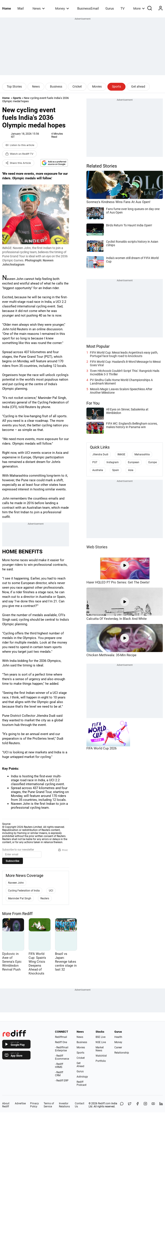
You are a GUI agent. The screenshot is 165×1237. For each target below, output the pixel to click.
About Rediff (5, 1105)
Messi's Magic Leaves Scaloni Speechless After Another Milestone (121, 390)
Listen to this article (19, 145)
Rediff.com (104, 1103)
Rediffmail (61, 1037)
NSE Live (101, 1042)
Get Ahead (80, 1065)
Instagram (113, 462)
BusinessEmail (88, 8)
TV (122, 8)
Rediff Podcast (81, 1083)
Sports (116, 86)
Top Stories (14, 86)
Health (118, 1037)
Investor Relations (64, 1105)
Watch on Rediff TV (19, 154)
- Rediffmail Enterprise (61, 1049)
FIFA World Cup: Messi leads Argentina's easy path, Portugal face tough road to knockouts (124, 354)
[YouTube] (153, 1105)
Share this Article (18, 163)
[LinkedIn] (161, 1105)
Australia (97, 470)
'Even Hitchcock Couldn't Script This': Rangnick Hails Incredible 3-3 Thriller (124, 372)
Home (6, 8)
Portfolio (101, 1060)
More (139, 8)
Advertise (20, 1103)
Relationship (121, 1052)
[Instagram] (145, 1105)
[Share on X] (129, 1105)
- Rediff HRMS (59, 1065)
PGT (94, 462)
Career (118, 1047)
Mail (20, 8)
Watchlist (101, 1055)
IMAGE (121, 454)
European (133, 462)
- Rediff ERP (62, 1080)
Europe (152, 462)
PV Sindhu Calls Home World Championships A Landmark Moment (121, 381)
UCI (51, 890)
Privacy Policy (34, 1105)
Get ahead (138, 86)
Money (62, 8)
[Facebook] (137, 1105)
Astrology (82, 1076)
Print (63, 850)
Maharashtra (142, 454)
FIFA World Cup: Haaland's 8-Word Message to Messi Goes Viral (125, 363)
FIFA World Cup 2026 (101, 748)
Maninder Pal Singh (19, 898)
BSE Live (100, 1037)
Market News (100, 1049)
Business (56, 86)
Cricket (77, 86)
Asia (130, 470)
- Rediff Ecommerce (62, 1057)
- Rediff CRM (59, 1074)
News (39, 8)
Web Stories (96, 547)
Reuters (44, 898)
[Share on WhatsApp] (122, 1105)
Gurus (109, 8)
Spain (115, 470)
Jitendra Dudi (100, 454)
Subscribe (12, 861)
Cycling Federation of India (24, 890)
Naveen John (16, 882)
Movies (97, 86)
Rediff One (61, 1042)
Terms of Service (49, 1105)
